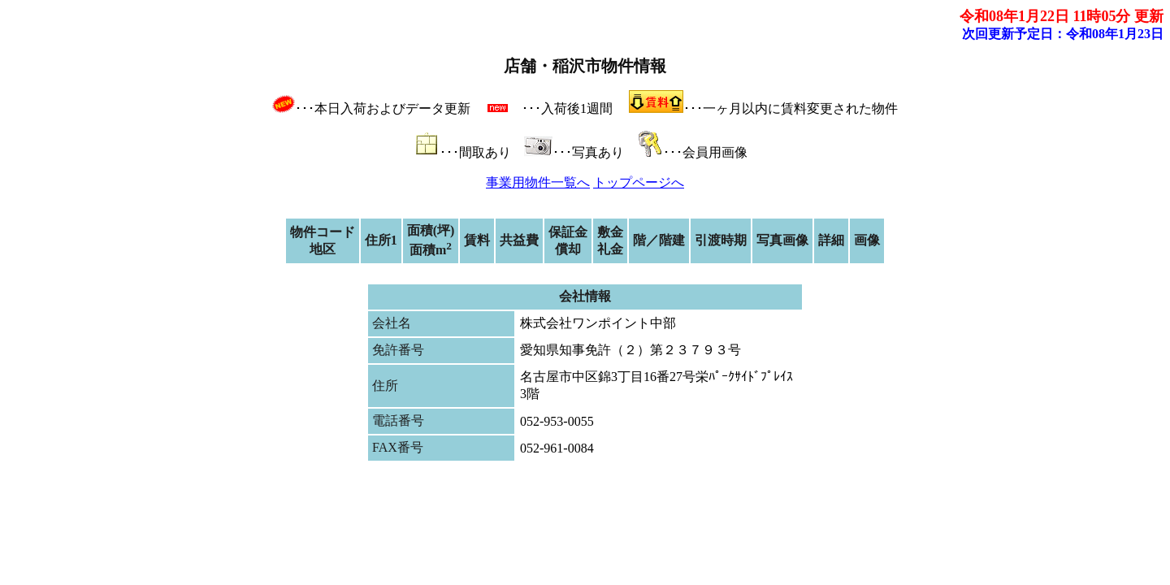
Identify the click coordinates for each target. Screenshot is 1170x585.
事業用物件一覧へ (538, 182)
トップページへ (638, 182)
